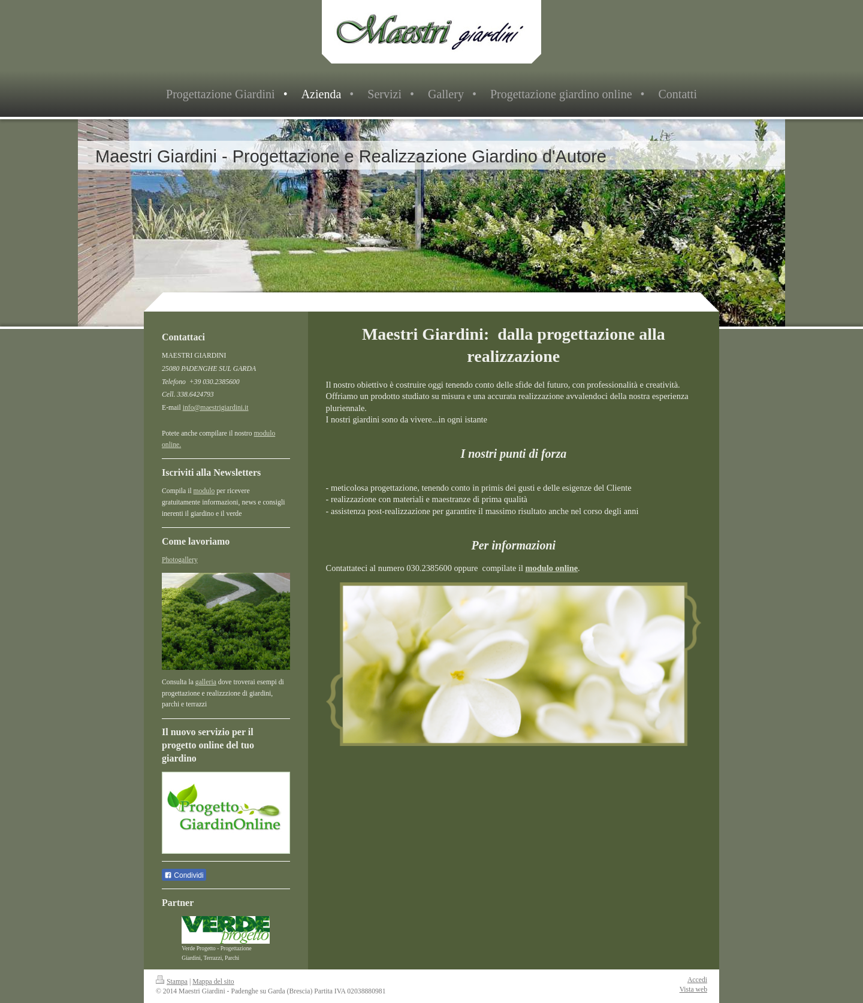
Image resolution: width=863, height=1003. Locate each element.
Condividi (184, 875)
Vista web (693, 989)
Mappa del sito (213, 982)
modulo (204, 491)
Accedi (697, 980)
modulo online (552, 568)
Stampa (172, 982)
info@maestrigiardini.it (216, 408)
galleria (205, 682)
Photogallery (180, 560)
